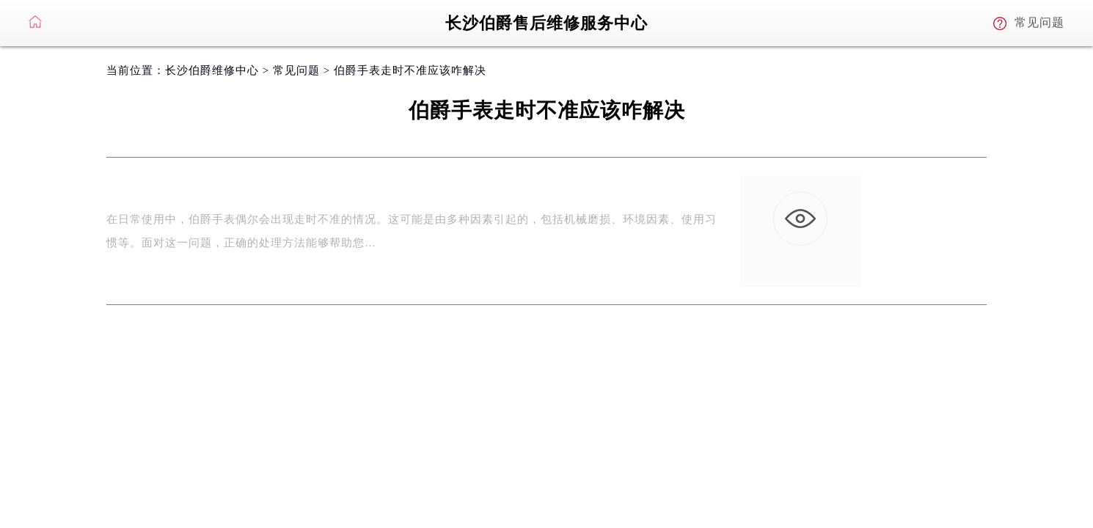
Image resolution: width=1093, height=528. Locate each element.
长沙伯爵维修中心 (212, 70)
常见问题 (296, 70)
